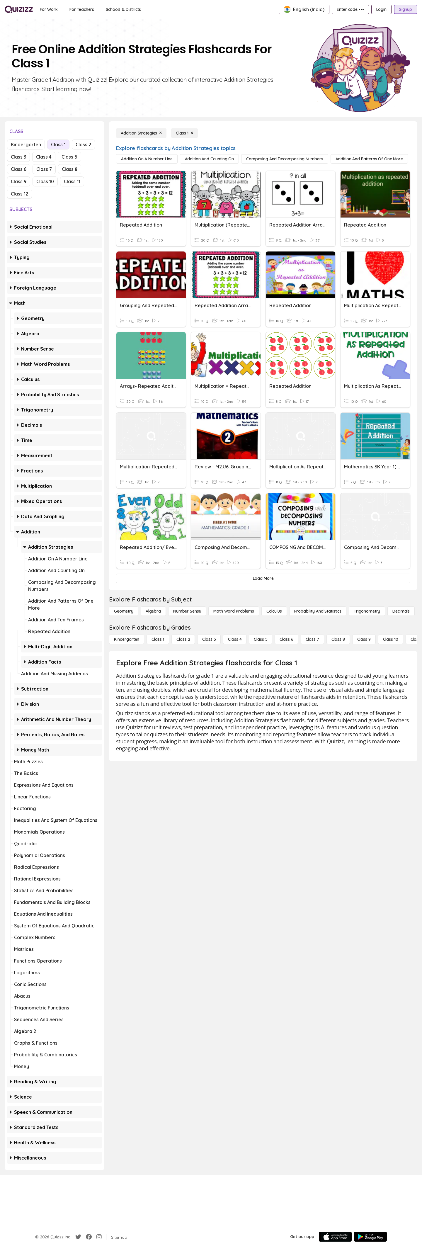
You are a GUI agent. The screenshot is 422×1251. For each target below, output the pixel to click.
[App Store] (335, 1237)
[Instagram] (99, 1237)
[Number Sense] (187, 611)
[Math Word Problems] (233, 611)
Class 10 (45, 181)
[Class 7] (312, 639)
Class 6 (18, 169)
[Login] (381, 9)
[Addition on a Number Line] (147, 159)
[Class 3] (209, 639)
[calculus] (274, 611)
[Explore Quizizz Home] (19, 9)
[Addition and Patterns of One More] (369, 159)
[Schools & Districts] (123, 9)
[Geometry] (123, 611)
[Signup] (405, 9)
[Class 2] (183, 639)
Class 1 (58, 144)
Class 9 (18, 181)
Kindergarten (26, 144)
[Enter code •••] (350, 9)
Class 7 (44, 169)
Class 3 (18, 157)
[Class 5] (260, 639)
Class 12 (19, 194)
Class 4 (44, 157)
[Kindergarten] (126, 639)
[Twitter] (78, 1237)
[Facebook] (89, 1237)
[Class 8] (338, 639)
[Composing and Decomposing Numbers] (284, 159)
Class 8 (69, 169)
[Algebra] (153, 611)
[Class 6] (286, 639)
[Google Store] (370, 1237)
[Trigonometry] (367, 611)
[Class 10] (390, 639)
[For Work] (48, 9)
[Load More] (263, 578)
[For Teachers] (82, 9)
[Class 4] (234, 639)
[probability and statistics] (317, 611)
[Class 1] (184, 133)
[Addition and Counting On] (209, 159)
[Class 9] (364, 639)
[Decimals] (401, 611)
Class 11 (72, 181)
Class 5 (69, 157)
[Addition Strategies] (141, 133)
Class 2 (83, 144)
